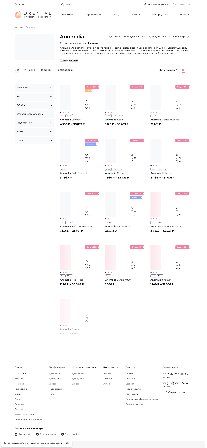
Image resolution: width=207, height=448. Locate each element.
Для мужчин (55, 379)
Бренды (185, 14)
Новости (107, 379)
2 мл (108, 116)
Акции (136, 14)
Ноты (51, 394)
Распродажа (160, 14)
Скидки (18, 394)
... (165, 169)
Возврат (130, 384)
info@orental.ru (174, 392)
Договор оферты (134, 404)
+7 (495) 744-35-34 (175, 373)
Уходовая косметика (84, 367)
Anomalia (65, 48)
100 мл (63, 169)
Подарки (19, 404)
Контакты (19, 379)
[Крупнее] (183, 70)
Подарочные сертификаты (28, 419)
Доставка (130, 379)
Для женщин (55, 373)
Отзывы (107, 373)
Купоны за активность (26, 414)
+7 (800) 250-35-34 (175, 383)
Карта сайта (132, 394)
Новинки (67, 14)
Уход (117, 14)
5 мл (62, 116)
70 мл (69, 116)
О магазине (20, 373)
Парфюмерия (93, 14)
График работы (133, 389)
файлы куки (25, 443)
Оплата (129, 373)
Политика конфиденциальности (142, 399)
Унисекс (53, 384)
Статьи (106, 384)
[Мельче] (188, 70)
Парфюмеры (55, 389)
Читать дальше (69, 60)
